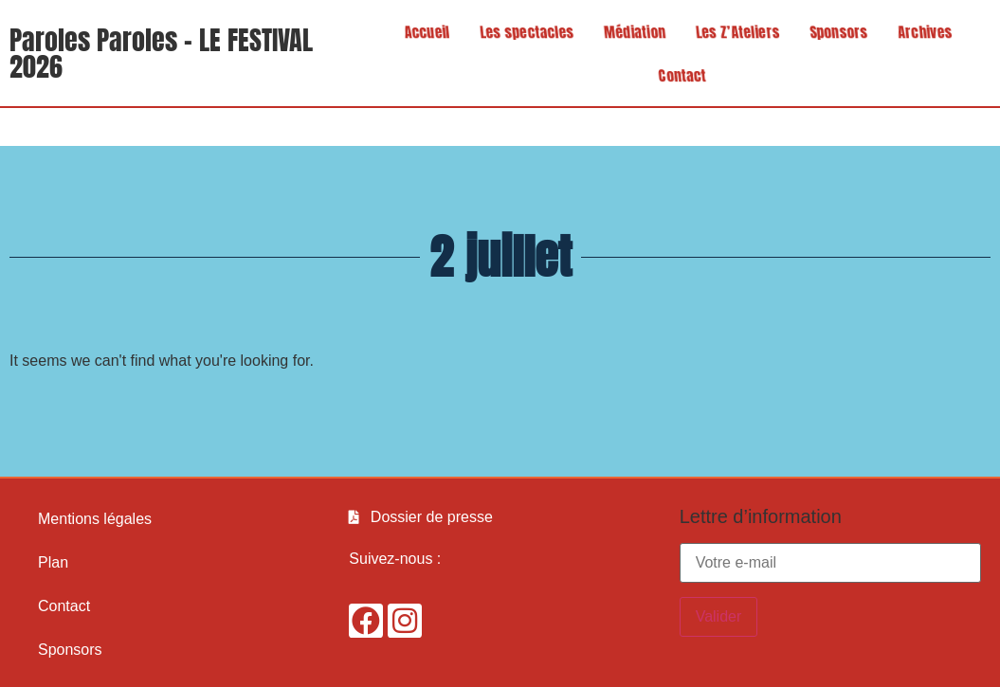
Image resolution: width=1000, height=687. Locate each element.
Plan (53, 562)
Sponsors (833, 31)
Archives (919, 31)
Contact (689, 74)
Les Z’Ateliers (732, 31)
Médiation (629, 31)
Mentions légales (95, 519)
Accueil (421, 31)
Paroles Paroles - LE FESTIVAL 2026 (161, 53)
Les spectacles (521, 31)
